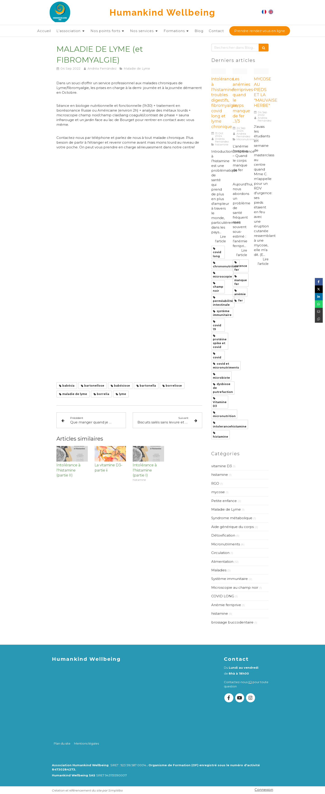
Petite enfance (224, 501)
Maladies (218, 570)
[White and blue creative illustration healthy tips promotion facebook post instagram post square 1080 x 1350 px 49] (240, 71)
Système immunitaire (229, 579)
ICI (250, 682)
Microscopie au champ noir (234, 587)
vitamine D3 (221, 466)
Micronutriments (225, 544)
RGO (215, 483)
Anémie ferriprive (226, 605)
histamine (219, 474)
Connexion (264, 789)
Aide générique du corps (232, 527)
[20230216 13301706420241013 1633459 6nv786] (218, 71)
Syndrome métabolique (231, 518)
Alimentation (222, 561)
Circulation (220, 553)
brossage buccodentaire (232, 622)
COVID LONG (222, 596)
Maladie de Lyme (226, 509)
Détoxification (223, 535)
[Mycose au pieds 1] (261, 71)
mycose (218, 492)
